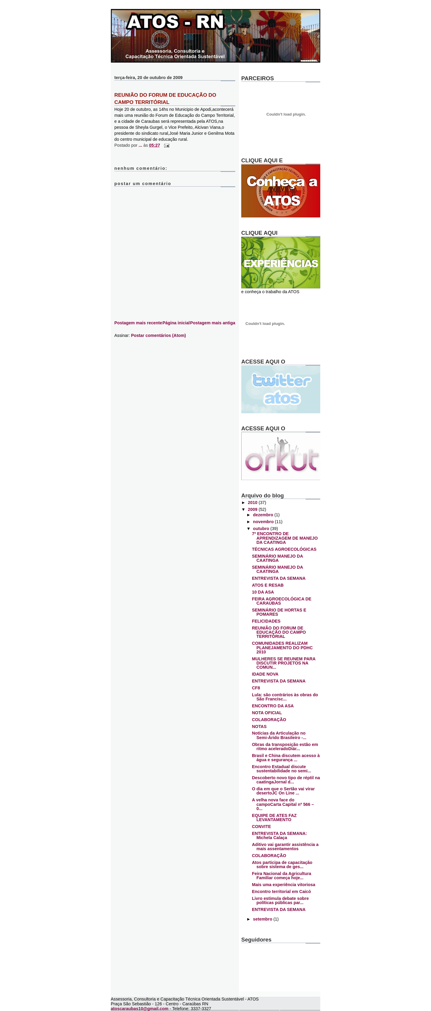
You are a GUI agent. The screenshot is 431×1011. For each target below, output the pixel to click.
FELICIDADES (266, 621)
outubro (261, 528)
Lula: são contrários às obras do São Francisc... (285, 696)
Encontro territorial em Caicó (281, 891)
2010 (253, 502)
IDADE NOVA (265, 674)
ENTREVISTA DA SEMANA (279, 578)
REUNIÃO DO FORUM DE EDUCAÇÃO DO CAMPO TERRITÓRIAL (279, 632)
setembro (263, 919)
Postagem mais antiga (212, 322)
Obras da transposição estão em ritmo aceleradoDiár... (285, 746)
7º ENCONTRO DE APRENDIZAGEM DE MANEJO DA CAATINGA (285, 538)
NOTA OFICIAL (267, 712)
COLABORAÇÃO (269, 719)
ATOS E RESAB (268, 585)
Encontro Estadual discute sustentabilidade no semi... (281, 768)
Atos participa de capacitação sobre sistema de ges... (282, 864)
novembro (264, 521)
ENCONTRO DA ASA (273, 705)
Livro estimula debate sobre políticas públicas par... (280, 900)
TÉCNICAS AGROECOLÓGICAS (284, 549)
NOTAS (259, 726)
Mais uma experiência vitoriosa (283, 884)
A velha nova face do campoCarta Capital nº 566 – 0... (283, 804)
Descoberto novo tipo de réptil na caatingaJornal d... (286, 779)
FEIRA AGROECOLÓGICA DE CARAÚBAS (282, 601)
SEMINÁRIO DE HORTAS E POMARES (279, 612)
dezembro (263, 514)
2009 (253, 509)
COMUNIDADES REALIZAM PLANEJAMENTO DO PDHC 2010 (282, 647)
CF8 (256, 687)
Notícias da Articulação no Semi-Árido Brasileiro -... (279, 735)
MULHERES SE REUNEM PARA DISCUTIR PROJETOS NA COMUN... (283, 663)
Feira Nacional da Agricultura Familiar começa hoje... (281, 875)
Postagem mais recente (138, 322)
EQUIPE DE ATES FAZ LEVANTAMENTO (274, 817)
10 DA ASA (263, 592)
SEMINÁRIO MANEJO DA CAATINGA (277, 558)
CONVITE (261, 826)
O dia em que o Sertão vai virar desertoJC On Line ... (283, 790)
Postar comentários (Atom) (158, 335)
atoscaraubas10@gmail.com (140, 1008)
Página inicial (176, 322)
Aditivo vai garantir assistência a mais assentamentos (285, 846)
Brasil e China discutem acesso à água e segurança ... (286, 757)
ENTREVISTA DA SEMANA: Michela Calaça (279, 835)
